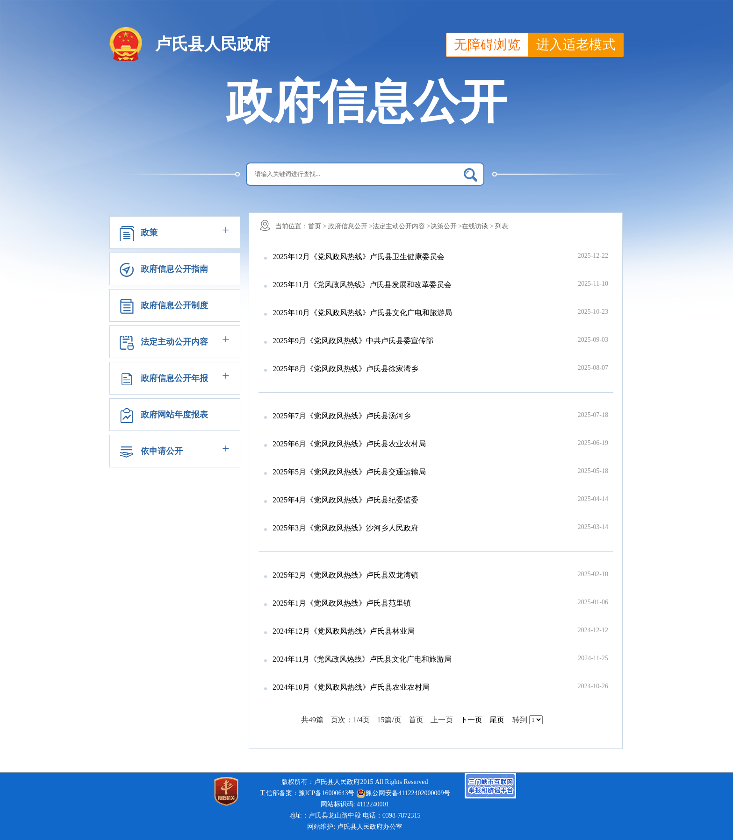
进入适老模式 (576, 44)
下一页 (471, 720)
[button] (174, 232)
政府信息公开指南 (174, 269)
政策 (149, 232)
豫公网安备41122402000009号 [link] (403, 793)
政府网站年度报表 (174, 414)
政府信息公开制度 (174, 305)
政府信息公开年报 (174, 378)
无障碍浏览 (487, 44)
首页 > (317, 226)
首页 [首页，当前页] (418, 720)
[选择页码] (536, 719)
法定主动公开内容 (174, 341)
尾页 (496, 720)
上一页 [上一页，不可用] (444, 720)
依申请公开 (162, 451)
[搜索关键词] (365, 174)
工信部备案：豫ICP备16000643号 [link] (307, 793)
